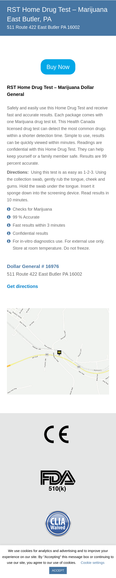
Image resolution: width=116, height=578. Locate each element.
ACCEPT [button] (58, 570)
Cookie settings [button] (92, 563)
